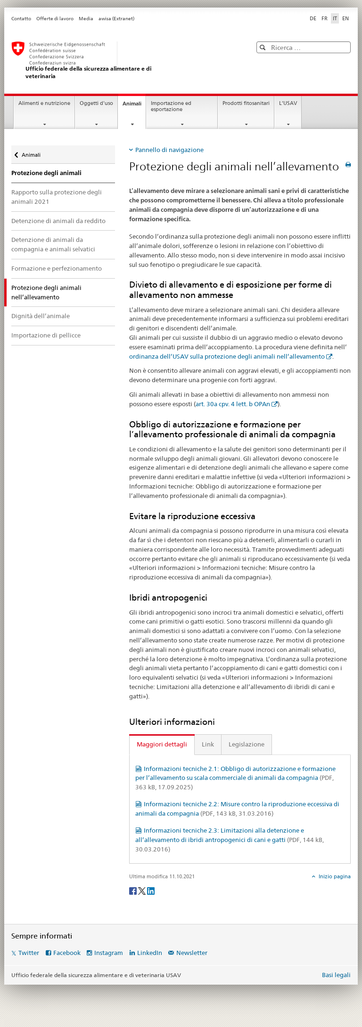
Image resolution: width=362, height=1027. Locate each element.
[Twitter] (142, 890)
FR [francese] (324, 18)
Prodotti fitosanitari (246, 103)
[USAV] (122, 60)
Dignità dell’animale (40, 316)
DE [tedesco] (313, 18)
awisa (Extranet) (116, 18)
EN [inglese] (345, 18)
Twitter (28, 952)
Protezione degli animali (46, 173)
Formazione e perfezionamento (56, 268)
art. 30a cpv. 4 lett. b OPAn (233, 404)
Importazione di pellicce (46, 335)
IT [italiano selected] (335, 18)
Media (86, 18)
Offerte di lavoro (55, 18)
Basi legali (336, 975)
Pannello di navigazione (169, 149)
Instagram (108, 952)
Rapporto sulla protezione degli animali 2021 (56, 196)
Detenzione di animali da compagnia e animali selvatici (53, 244)
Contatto (21, 18)
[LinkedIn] (151, 890)
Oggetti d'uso (96, 103)
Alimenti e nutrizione (44, 103)
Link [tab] (208, 744)
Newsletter (191, 952)
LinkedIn (149, 952)
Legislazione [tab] (246, 744)
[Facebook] (133, 890)
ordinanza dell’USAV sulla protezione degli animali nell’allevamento (227, 356)
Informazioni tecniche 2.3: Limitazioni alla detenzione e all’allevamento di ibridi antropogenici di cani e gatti (229, 839)
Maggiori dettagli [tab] (162, 744)
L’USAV (288, 103)
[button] (264, 47)
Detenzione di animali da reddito (58, 221)
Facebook (67, 952)
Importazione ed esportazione (171, 106)
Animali (134, 106)
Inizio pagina (334, 876)
